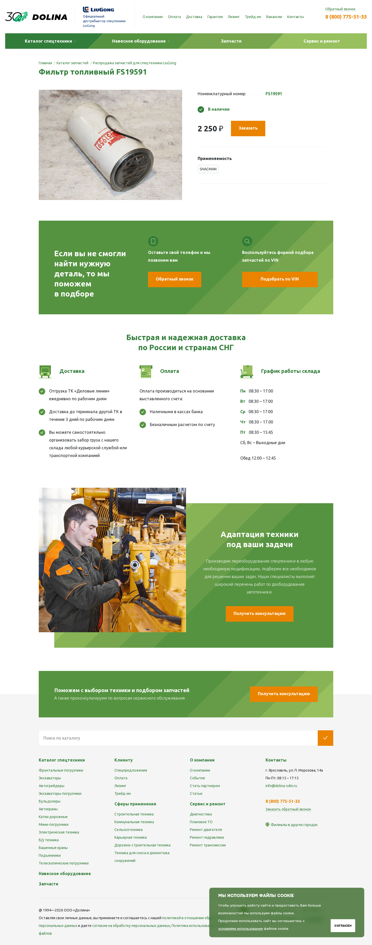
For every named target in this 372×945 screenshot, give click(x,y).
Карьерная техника (130, 837)
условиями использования (240, 928)
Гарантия (215, 17)
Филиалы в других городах (294, 825)
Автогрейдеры (51, 786)
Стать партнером (205, 786)
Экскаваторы (50, 778)
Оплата (174, 17)
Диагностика (201, 814)
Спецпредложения (130, 770)
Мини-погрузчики (53, 824)
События (197, 778)
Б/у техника (49, 840)
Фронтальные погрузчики (61, 770)
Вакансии (274, 17)
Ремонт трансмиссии (208, 845)
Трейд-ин (253, 17)
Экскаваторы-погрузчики (60, 793)
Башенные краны (53, 848)
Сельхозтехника (128, 830)
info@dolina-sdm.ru (281, 786)
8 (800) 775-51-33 (346, 17)
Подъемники (50, 855)
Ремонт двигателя (206, 830)
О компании (153, 17)
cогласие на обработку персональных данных (131, 926)
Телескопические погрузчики (64, 863)
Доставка (194, 17)
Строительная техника (134, 814)
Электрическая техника (59, 832)
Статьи (196, 793)
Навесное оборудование (65, 873)
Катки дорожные (53, 817)
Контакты (295, 17)
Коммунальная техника (134, 822)
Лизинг (234, 17)
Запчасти (48, 884)
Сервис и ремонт (208, 804)
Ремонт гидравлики (207, 837)
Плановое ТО (201, 822)
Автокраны (48, 809)
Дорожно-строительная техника (142, 845)
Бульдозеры (49, 801)
